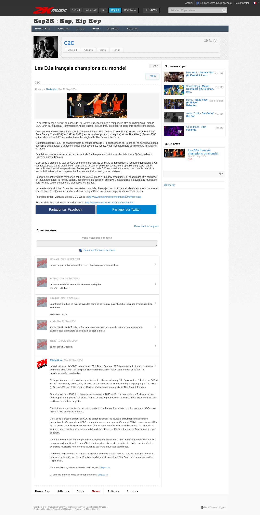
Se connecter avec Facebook (214, 3)
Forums (132, 28)
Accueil (76, 10)
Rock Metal (130, 10)
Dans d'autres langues (146, 226)
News (96, 28)
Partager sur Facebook (65, 209)
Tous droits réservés (75, 508)
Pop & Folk (91, 10)
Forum (116, 50)
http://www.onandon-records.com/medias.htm (109, 202)
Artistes (113, 28)
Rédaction (51, 89)
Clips (80, 28)
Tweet (152, 75)
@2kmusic (169, 185)
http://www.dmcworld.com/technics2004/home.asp (114, 196)
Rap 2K (115, 10)
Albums (63, 28)
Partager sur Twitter (126, 209)
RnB (103, 10)
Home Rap (42, 28)
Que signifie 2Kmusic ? (97, 508)
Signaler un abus (82, 510)
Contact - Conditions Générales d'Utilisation (53, 510)
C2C (69, 43)
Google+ (96, 510)
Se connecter (242, 3)
